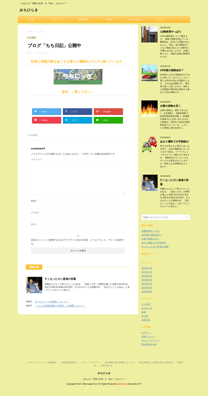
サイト (34, 224)
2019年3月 (146, 291)
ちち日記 (33, 135)
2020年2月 (146, 268)
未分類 (144, 316)
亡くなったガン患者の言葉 (60, 279)
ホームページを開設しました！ (52, 301)
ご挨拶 (31, 19)
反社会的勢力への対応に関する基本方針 (155, 362)
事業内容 (83, 19)
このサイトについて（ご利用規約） (41, 362)
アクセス (161, 19)
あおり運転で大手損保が (174, 141)
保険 (143, 312)
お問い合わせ (135, 19)
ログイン (145, 332)
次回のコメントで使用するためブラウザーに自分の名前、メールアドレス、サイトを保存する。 (77, 242)
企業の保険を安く (170, 105)
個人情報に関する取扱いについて (119, 362)
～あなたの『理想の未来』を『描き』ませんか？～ (104, 379)
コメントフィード (150, 340)
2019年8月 (146, 279)
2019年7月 (146, 283)
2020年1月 (146, 272)
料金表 (109, 19)
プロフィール (57, 19)
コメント (36, 159)
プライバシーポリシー (91, 362)
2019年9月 (146, 276)
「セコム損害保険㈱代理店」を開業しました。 (60, 305)
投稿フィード (148, 336)
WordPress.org (148, 344)
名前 (34, 201)
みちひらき (29, 10)
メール (35, 212)
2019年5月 (146, 287)
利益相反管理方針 (69, 362)
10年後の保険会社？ (172, 70)
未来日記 (145, 320)
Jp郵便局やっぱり (170, 31)
